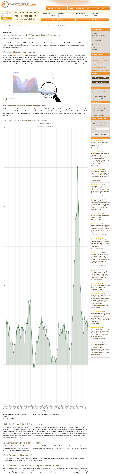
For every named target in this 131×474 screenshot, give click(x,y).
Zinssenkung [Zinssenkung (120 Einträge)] (105, 70)
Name (27, 433)
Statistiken (95, 47)
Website (27, 448)
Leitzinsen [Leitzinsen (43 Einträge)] (98, 64)
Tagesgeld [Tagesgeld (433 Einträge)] (101, 67)
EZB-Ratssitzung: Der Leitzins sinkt (24, 391)
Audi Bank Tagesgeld (96, 279)
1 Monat (66, 15)
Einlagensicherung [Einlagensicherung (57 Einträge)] (95, 60)
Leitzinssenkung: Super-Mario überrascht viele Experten (31, 379)
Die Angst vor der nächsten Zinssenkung (23, 373)
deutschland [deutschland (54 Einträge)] (104, 58)
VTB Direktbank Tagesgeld (98, 248)
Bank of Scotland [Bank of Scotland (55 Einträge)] (99, 58)
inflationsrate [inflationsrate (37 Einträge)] (104, 62)
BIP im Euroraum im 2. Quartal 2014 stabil (66, 391)
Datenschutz (15, 471)
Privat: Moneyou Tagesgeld (98, 265)
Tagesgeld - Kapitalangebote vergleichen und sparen (26, 25)
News (10, 32)
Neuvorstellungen (97, 40)
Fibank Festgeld (95, 323)
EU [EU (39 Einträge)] (99, 60)
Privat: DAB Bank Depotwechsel (99, 234)
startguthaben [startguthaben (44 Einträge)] (94, 67)
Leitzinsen (44, 25)
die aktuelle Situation (19, 55)
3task (17, 38)
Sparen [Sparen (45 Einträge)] (104, 64)
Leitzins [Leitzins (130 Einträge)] (94, 64)
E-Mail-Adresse (30, 440)
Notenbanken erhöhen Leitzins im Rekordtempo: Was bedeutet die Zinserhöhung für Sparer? (42, 370)
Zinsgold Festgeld (95, 180)
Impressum (7, 471)
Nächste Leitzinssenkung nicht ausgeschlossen (28, 375)
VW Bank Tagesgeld (96, 209)
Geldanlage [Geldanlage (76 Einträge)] (94, 62)
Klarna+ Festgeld (95, 307)
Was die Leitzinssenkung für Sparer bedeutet (27, 377)
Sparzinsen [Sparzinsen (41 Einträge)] (107, 64)
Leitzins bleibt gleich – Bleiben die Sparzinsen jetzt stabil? (31, 368)
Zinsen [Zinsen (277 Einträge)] (94, 70)
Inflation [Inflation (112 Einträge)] (99, 62)
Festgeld (94, 33)
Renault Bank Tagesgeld (97, 289)
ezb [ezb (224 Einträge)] (102, 60)
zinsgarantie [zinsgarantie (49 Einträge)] (99, 70)
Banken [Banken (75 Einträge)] (93, 58)
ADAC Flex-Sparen (96, 219)
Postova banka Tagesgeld (97, 195)
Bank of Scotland (95, 354)
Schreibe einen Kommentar (29, 38)
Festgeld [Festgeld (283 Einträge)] (106, 60)
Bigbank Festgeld (95, 147)
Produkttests (95, 45)
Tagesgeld (94, 49)
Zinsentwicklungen (97, 52)
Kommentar (29, 411)
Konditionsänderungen (98, 35)
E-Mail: (94, 129)
